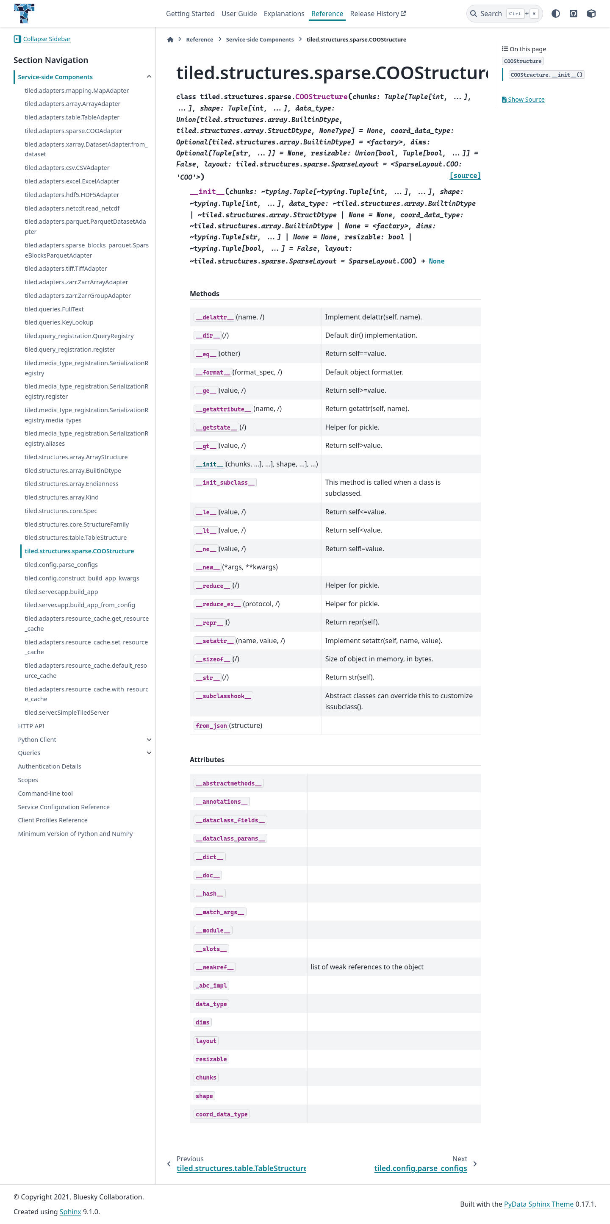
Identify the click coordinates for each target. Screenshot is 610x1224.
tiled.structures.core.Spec (61, 511)
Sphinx (70, 1211)
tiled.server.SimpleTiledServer (67, 712)
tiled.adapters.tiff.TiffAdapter (66, 268)
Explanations (284, 13)
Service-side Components (55, 77)
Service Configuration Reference (64, 807)
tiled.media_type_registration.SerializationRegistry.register (86, 391)
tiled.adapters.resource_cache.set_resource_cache (86, 647)
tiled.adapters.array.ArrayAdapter (72, 104)
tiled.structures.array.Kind (62, 497)
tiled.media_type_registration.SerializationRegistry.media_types (86, 415)
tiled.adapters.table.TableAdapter (72, 117)
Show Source (523, 99)
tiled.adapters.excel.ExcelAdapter (72, 181)
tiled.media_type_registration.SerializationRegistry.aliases (86, 438)
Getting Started (190, 13)
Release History (374, 13)
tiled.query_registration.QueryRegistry (79, 336)
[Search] (504, 13)
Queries (29, 753)
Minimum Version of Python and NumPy (75, 834)
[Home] (170, 39)
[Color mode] (556, 13)
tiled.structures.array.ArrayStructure (76, 457)
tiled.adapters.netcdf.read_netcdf (72, 208)
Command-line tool (45, 793)
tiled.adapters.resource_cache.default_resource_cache (86, 670)
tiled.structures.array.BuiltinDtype (73, 470)
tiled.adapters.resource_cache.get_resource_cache (87, 623)
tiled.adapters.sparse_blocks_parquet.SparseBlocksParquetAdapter (87, 250)
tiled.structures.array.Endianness (71, 484)
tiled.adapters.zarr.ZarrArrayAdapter (76, 282)
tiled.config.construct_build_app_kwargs (82, 578)
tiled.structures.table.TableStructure (76, 537)
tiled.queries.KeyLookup (59, 322)
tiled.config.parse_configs (61, 565)
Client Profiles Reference (53, 820)
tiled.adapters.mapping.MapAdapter (77, 90)
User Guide (239, 13)
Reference (327, 13)
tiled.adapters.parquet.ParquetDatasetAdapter (85, 226)
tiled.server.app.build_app (61, 592)
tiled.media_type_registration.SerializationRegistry (86, 368)
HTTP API (31, 726)
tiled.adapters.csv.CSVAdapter (67, 168)
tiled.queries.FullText (54, 309)
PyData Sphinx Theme (539, 1204)
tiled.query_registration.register (70, 349)
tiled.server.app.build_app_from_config (80, 605)
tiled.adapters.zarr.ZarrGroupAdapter (78, 295)
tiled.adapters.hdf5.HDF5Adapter (72, 195)
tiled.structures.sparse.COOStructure (79, 551)
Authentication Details (49, 766)
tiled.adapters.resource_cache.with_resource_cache (86, 694)
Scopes (28, 780)
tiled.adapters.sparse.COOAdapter (73, 131)
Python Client (37, 740)
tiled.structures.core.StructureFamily (77, 524)
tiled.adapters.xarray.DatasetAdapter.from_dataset (86, 149)
